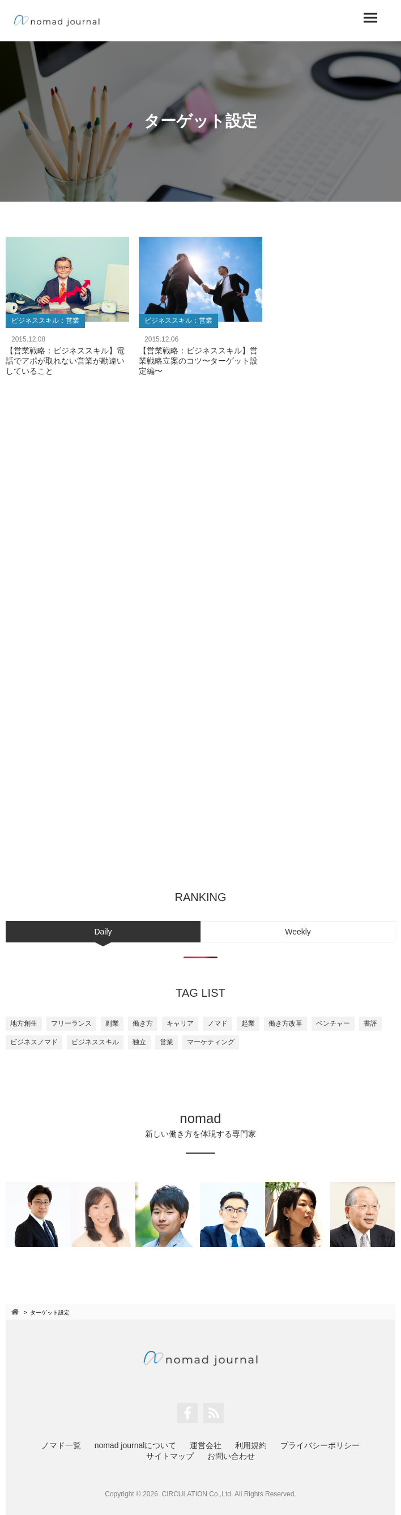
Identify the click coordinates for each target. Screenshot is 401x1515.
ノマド (217, 1023)
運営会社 (205, 1445)
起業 (248, 1023)
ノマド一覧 (61, 1445)
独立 (139, 1042)
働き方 (143, 1023)
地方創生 (23, 1023)
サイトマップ (170, 1456)
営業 (166, 1042)
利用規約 (251, 1445)
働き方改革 (285, 1023)
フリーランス (71, 1023)
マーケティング (210, 1042)
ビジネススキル (95, 1042)
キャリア (180, 1023)
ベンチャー (333, 1023)
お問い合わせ (231, 1456)
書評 (370, 1023)
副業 (112, 1023)
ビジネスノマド (34, 1042)
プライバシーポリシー (320, 1445)
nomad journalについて (136, 1445)
